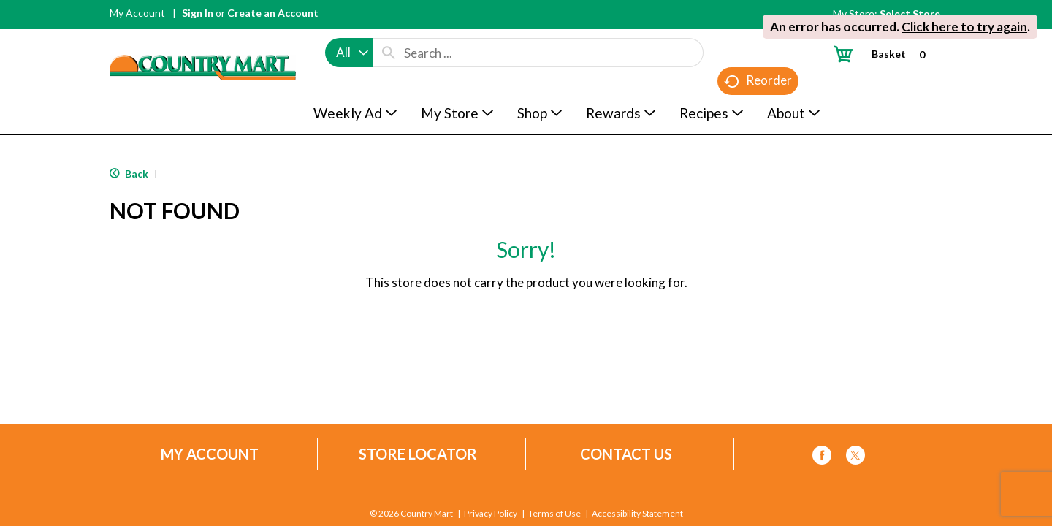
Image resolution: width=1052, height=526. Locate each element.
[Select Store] (911, 13)
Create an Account (273, 13)
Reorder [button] (758, 80)
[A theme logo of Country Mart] (203, 40)
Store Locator (418, 454)
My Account (137, 13)
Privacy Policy (490, 513)
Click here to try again (964, 26)
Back (129, 173)
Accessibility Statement (637, 513)
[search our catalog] (389, 52)
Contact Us (626, 454)
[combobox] (349, 52)
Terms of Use (554, 513)
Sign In (197, 13)
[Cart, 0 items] (885, 54)
